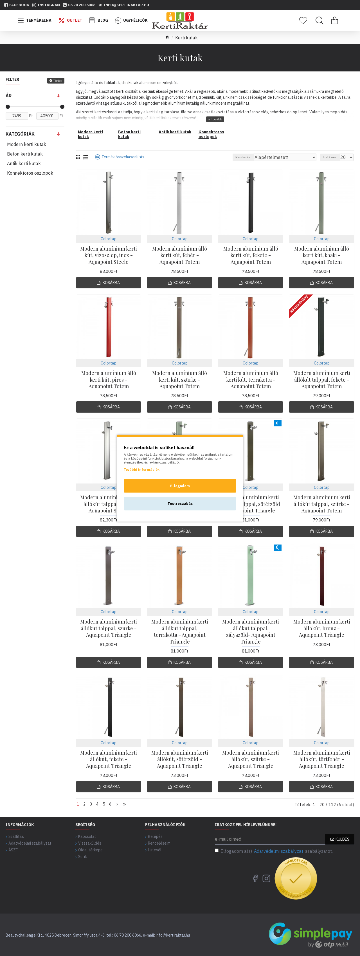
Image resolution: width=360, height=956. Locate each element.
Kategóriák (20, 134)
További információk (141, 469)
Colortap (108, 238)
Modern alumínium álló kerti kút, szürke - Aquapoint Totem (179, 380)
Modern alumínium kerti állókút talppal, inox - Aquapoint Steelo (108, 504)
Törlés (57, 80)
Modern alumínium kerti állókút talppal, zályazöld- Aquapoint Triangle (250, 631)
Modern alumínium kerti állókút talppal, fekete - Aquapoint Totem (321, 380)
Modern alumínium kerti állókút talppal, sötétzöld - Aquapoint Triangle (250, 504)
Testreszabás (180, 503)
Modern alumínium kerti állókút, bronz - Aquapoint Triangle (321, 628)
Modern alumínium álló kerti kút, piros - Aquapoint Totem (108, 380)
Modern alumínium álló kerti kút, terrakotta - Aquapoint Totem (250, 380)
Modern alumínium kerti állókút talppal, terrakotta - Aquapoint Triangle (179, 631)
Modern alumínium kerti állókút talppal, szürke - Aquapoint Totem (321, 504)
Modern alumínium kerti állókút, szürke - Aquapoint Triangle (250, 759)
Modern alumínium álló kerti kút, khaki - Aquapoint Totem (321, 255)
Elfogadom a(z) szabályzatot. (274, 850)
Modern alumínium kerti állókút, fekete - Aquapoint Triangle (108, 759)
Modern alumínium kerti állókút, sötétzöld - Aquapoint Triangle (179, 759)
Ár (9, 95)
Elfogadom (180, 485)
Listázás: (332, 157)
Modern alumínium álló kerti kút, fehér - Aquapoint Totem (179, 255)
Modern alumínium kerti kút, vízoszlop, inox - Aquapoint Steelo (108, 255)
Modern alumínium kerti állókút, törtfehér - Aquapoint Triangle (321, 759)
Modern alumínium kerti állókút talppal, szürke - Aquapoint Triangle (108, 628)
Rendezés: (261, 157)
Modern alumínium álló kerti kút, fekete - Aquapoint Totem (250, 255)
